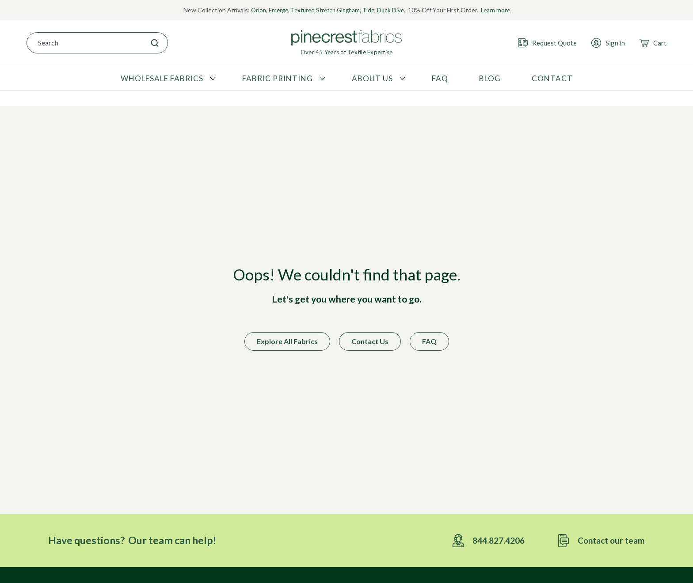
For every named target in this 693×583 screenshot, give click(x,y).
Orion (253, 10)
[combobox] (84, 43)
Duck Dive (394, 10)
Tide (371, 10)
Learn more (500, 10)
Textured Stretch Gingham (324, 10)
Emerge (274, 10)
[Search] (155, 43)
